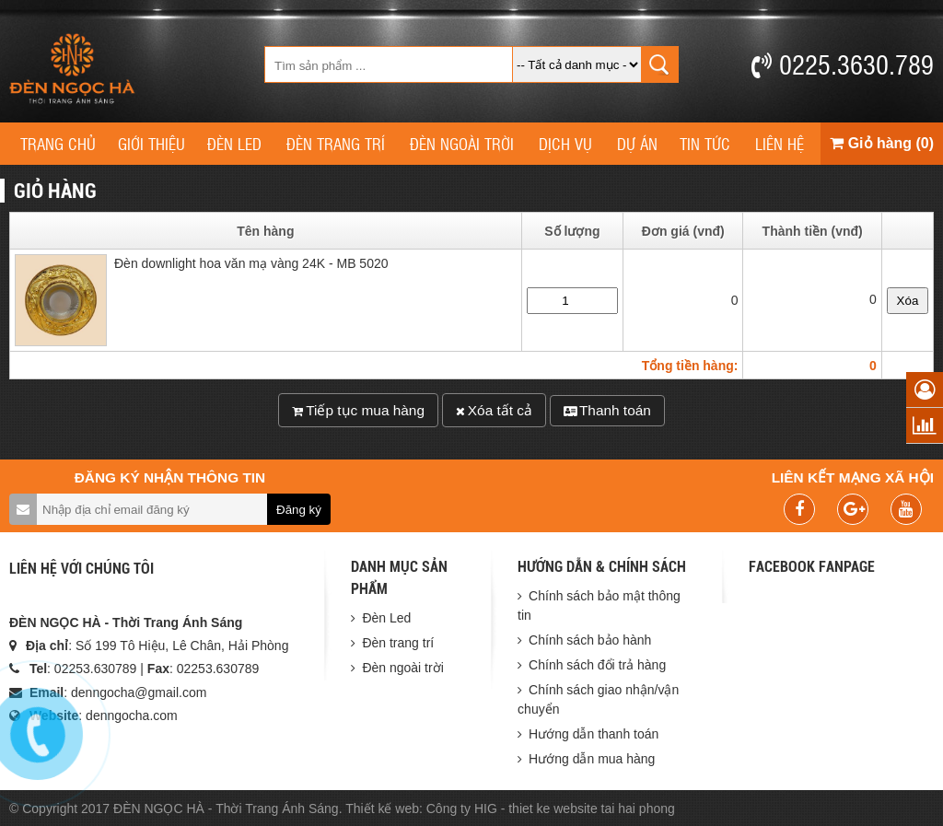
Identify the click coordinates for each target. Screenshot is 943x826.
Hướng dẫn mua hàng (592, 758)
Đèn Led (234, 143)
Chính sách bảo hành (590, 640)
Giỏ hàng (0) (882, 143)
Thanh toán (607, 410)
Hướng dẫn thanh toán (593, 734)
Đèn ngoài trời (462, 143)
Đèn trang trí (335, 143)
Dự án (637, 143)
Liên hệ (779, 143)
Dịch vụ (565, 143)
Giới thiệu (151, 143)
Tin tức (705, 143)
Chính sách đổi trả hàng (597, 664)
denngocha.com (132, 715)
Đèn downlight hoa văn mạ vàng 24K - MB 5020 (251, 266)
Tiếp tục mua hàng (358, 410)
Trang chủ (58, 143)
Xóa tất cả (494, 410)
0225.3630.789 (842, 63)
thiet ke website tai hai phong (591, 808)
